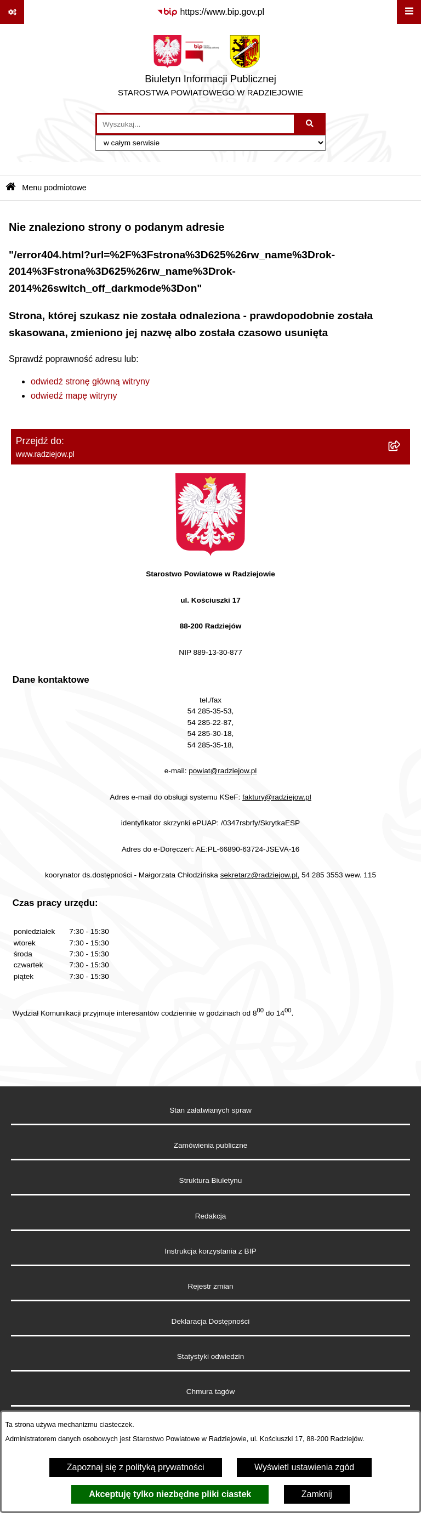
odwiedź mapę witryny (74, 395)
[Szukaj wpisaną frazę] (310, 124)
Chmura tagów (210, 1391)
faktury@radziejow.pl (276, 797)
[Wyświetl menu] (409, 12)
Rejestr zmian (210, 1286)
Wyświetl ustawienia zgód (304, 1467)
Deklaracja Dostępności (211, 1321)
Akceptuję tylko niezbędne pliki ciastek (170, 1494)
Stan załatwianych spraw (210, 1110)
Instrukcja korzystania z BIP (211, 1251)
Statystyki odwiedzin (210, 1356)
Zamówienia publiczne (211, 1145)
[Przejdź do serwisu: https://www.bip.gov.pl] (210, 12)
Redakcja (210, 1216)
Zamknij (316, 1494)
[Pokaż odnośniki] (12, 12)
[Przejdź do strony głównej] (210, 68)
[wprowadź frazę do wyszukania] (195, 124)
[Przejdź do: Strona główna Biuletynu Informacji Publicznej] (10, 188)
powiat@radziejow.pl (223, 771)
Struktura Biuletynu (210, 1180)
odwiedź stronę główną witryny (90, 381)
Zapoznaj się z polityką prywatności (135, 1467)
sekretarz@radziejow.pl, (260, 875)
